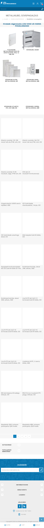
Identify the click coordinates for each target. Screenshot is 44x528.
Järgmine (29, 436)
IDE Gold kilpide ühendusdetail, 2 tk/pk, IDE (31, 204)
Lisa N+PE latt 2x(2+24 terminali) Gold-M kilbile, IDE (10, 362)
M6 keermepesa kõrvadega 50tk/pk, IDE (10, 394)
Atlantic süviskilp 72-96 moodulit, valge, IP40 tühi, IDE (11, 173)
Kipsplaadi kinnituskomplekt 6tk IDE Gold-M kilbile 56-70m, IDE (11, 268)
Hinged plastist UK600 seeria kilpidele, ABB (10, 204)
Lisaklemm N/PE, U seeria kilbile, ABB (31, 362)
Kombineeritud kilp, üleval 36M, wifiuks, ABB (10, 299)
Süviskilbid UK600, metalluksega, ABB (32, 80)
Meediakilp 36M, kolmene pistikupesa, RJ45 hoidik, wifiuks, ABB (9, 426)
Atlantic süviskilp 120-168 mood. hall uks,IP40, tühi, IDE (11, 141)
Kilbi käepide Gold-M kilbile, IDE (31, 236)
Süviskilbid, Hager (32, 50)
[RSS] (24, 506)
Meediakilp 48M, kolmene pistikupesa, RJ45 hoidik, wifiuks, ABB (31, 426)
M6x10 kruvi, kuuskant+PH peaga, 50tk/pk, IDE (31, 394)
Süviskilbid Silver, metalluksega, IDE (11, 80)
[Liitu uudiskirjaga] (20, 470)
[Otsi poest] (20, 9)
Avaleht (6, 19)
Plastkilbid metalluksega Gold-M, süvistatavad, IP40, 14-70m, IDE (11, 52)
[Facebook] (20, 506)
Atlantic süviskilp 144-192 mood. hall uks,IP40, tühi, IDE (32, 141)
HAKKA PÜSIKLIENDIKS (28, 25)
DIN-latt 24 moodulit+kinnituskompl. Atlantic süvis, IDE (30, 173)
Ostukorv (42, 4)
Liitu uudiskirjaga (41, 470)
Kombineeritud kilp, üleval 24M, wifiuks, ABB (31, 267)
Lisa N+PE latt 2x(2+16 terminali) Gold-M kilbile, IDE (10, 330)
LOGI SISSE (26, 24)
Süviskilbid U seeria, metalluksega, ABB (32, 107)
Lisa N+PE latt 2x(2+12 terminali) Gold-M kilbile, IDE (31, 299)
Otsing (42, 9)
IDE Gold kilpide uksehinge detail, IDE (10, 236)
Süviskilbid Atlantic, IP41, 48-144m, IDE (11, 107)
